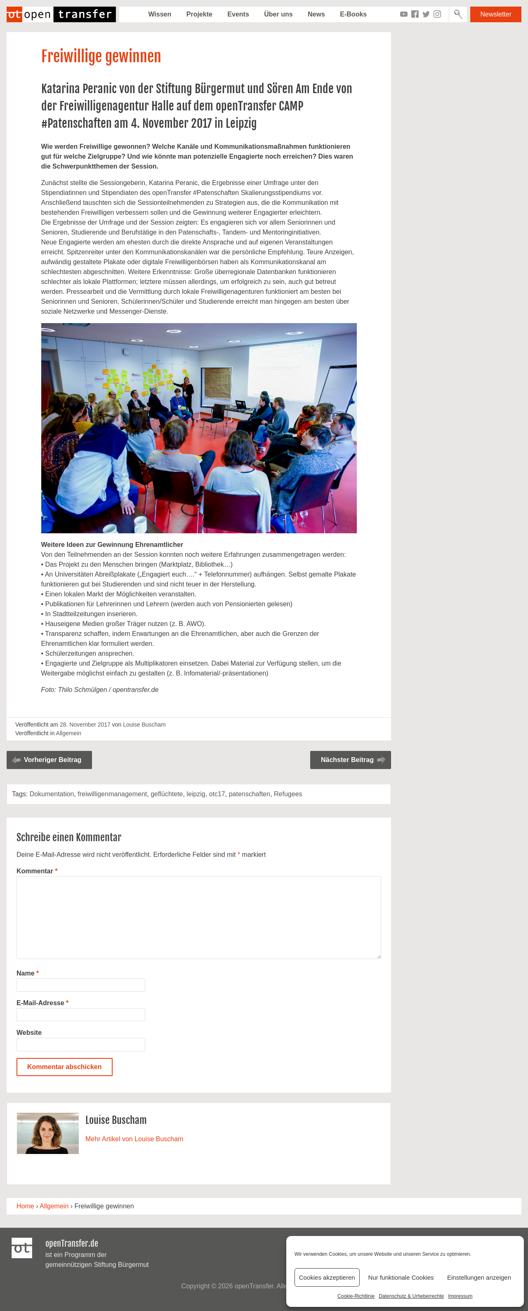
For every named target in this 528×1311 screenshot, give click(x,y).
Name (27, 973)
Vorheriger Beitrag (52, 759)
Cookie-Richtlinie (356, 1296)
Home (25, 1206)
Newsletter (496, 14)
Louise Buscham (144, 724)
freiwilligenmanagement (112, 793)
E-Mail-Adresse (42, 1002)
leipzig (195, 793)
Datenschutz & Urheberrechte (411, 1296)
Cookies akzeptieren (327, 1277)
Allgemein (68, 733)
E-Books (353, 14)
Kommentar (37, 871)
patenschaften (250, 793)
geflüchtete (167, 793)
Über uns (278, 14)
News (316, 14)
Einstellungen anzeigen (479, 1277)
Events (238, 14)
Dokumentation (52, 793)
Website (29, 1032)
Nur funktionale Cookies (401, 1277)
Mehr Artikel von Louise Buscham (134, 1138)
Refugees (288, 793)
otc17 (217, 793)
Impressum (460, 1296)
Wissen (159, 14)
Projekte (199, 14)
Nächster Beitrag (347, 759)
